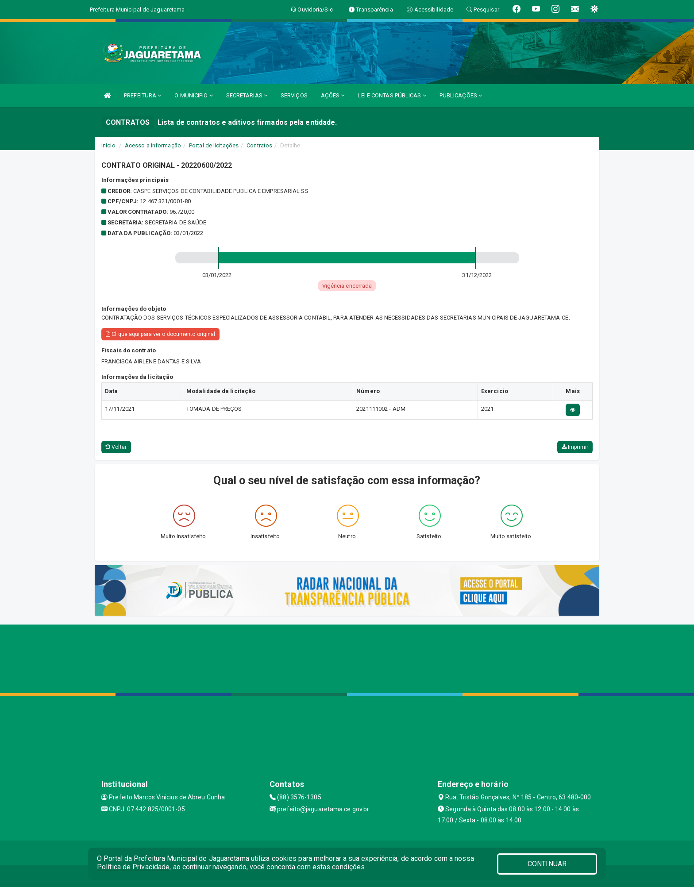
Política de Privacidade (133, 867)
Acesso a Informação (153, 145)
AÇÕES (333, 95)
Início (108, 145)
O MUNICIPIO (193, 95)
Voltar (116, 447)
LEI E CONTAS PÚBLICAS (392, 95)
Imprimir (575, 447)
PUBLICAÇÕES (461, 95)
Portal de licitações (214, 145)
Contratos (259, 145)
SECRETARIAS (246, 95)
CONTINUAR (547, 864)
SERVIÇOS (294, 95)
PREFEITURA (142, 95)
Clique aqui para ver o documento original (160, 334)
